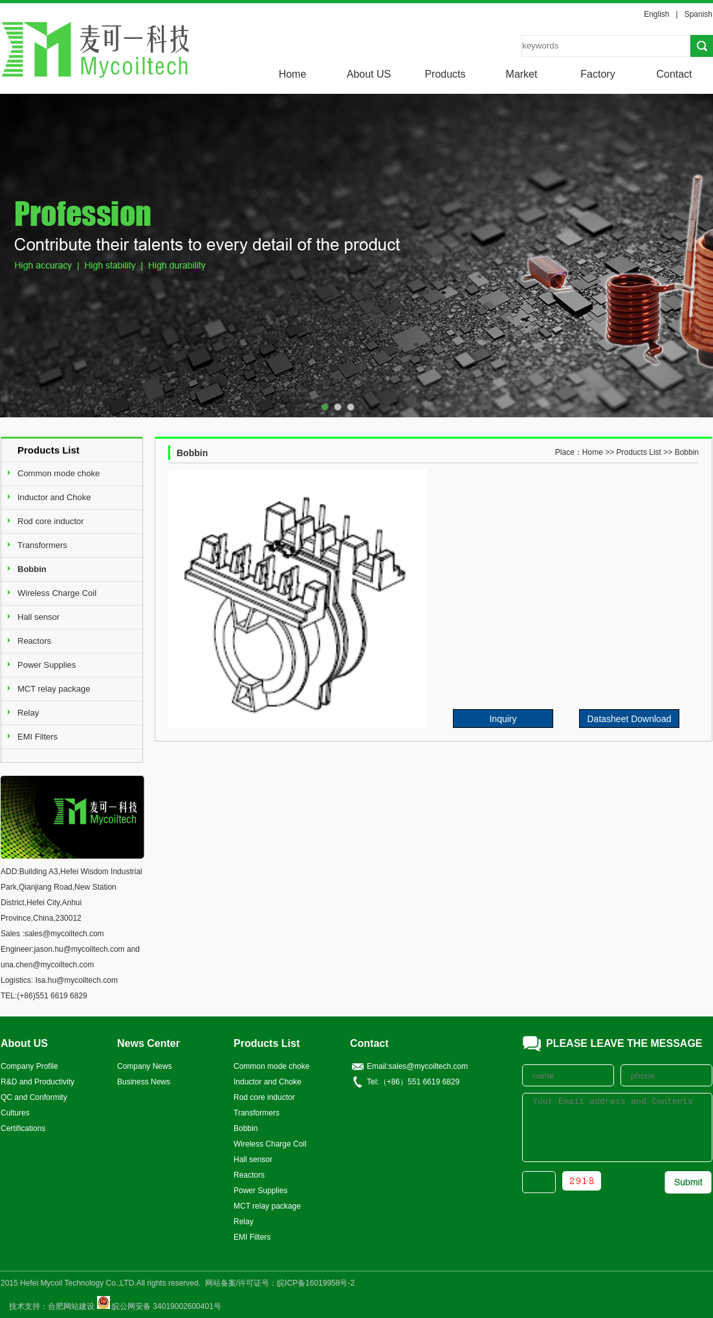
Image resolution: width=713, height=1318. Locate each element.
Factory (597, 74)
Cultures (15, 1112)
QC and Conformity (34, 1097)
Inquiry (502, 719)
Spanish (698, 14)
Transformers (42, 545)
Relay (28, 713)
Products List (639, 452)
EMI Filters (37, 736)
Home (293, 74)
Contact (674, 74)
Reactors (34, 641)
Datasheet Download (629, 719)
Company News (144, 1066)
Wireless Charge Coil (56, 593)
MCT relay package (53, 689)
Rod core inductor (50, 521)
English (656, 14)
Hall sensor (38, 617)
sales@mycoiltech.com (64, 933)
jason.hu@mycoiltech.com (79, 949)
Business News (143, 1081)
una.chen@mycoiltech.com (47, 964)
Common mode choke (58, 473)
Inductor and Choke (54, 497)
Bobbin (32, 569)
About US (369, 74)
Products (444, 74)
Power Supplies (46, 665)
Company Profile (29, 1066)
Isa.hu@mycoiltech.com (76, 980)
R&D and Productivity (37, 1081)
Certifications (23, 1128)
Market (522, 74)
